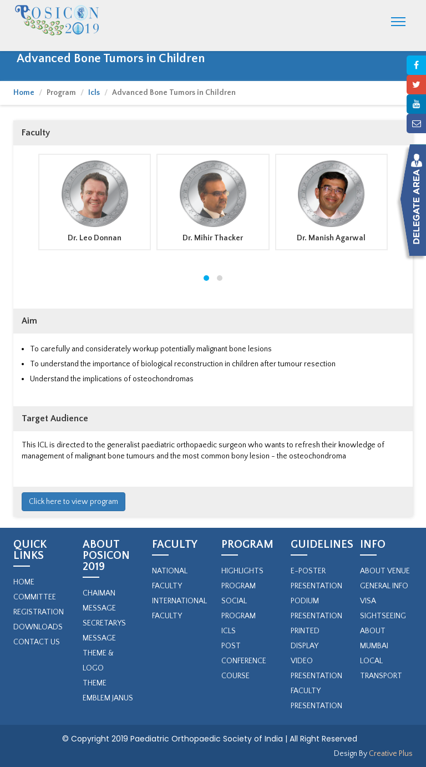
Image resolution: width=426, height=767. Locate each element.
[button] (206, 278)
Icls (94, 92)
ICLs (228, 631)
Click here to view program (73, 501)
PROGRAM (238, 586)
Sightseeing (383, 616)
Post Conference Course (243, 661)
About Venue (385, 571)
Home (23, 92)
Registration (38, 612)
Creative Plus (390, 753)
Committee (34, 597)
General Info (384, 586)
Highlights (242, 571)
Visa (368, 601)
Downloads (38, 627)
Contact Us (36, 642)
